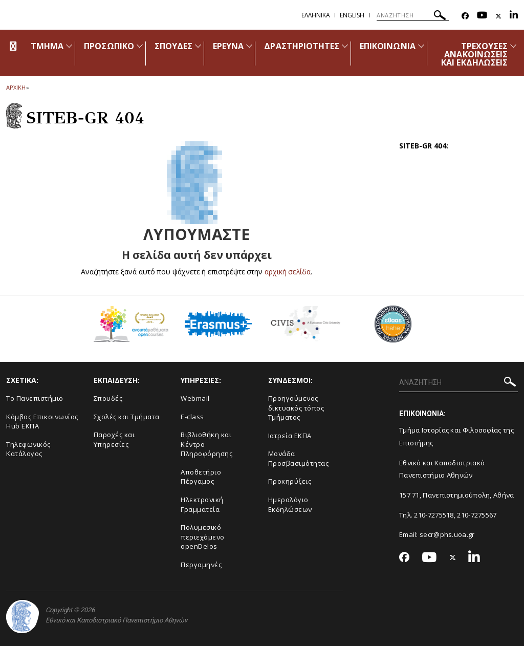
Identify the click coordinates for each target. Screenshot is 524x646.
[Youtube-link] (482, 16)
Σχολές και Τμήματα (127, 416)
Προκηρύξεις (290, 481)
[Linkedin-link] (514, 16)
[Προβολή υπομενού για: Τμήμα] (69, 46)
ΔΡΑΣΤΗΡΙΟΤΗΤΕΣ (301, 46)
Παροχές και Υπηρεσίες (114, 439)
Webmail (195, 398)
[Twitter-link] (498, 16)
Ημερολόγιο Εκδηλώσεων (290, 504)
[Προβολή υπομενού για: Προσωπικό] (139, 46)
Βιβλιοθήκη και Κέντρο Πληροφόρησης (206, 444)
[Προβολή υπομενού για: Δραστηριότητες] (345, 46)
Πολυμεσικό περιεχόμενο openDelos (203, 537)
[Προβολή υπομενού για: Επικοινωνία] (421, 46)
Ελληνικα (315, 15)
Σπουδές (108, 398)
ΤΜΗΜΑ (47, 46)
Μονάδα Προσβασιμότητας (298, 458)
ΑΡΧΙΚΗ (15, 87)
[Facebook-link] (465, 16)
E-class (192, 416)
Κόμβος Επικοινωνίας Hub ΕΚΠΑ (42, 421)
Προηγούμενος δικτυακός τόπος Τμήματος (296, 408)
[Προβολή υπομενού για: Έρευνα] (249, 46)
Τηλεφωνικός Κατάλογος (28, 449)
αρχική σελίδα (288, 271)
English (352, 15)
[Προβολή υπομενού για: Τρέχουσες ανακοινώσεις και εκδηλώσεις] (513, 46)
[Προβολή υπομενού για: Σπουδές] (198, 46)
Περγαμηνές (201, 564)
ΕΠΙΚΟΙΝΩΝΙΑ (388, 46)
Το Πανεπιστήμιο (34, 398)
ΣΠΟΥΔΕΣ (173, 46)
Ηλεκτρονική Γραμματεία (202, 504)
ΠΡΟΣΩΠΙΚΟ (109, 46)
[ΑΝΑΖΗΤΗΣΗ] (413, 15)
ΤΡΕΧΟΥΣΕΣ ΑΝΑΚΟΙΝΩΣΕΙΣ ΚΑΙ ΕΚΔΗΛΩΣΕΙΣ (474, 54)
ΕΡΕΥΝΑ (228, 46)
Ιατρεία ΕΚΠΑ (290, 435)
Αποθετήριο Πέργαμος (201, 476)
